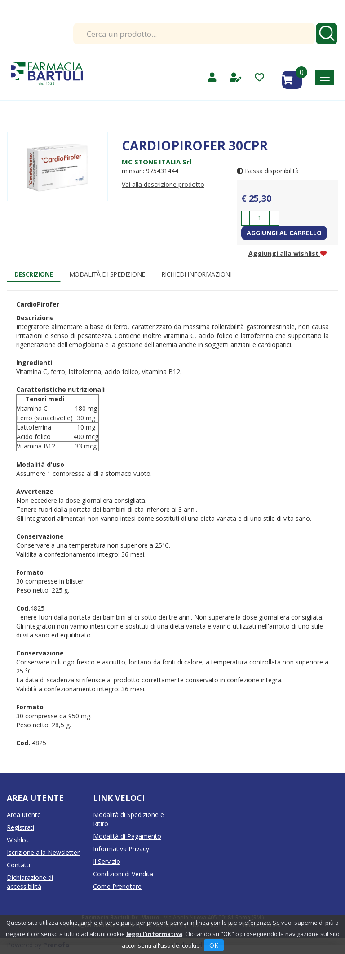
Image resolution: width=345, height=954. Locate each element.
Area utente (24, 814)
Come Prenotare (117, 886)
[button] (245, 218)
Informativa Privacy (121, 848)
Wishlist (18, 839)
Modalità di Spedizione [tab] (107, 274)
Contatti (18, 865)
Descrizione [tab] (33, 274)
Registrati (20, 827)
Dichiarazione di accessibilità (30, 882)
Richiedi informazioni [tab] (196, 274)
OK (213, 945)
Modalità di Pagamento (127, 836)
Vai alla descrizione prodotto (163, 184)
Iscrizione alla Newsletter (43, 852)
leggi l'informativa (154, 934)
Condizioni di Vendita (123, 874)
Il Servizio (106, 861)
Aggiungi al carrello (284, 233)
